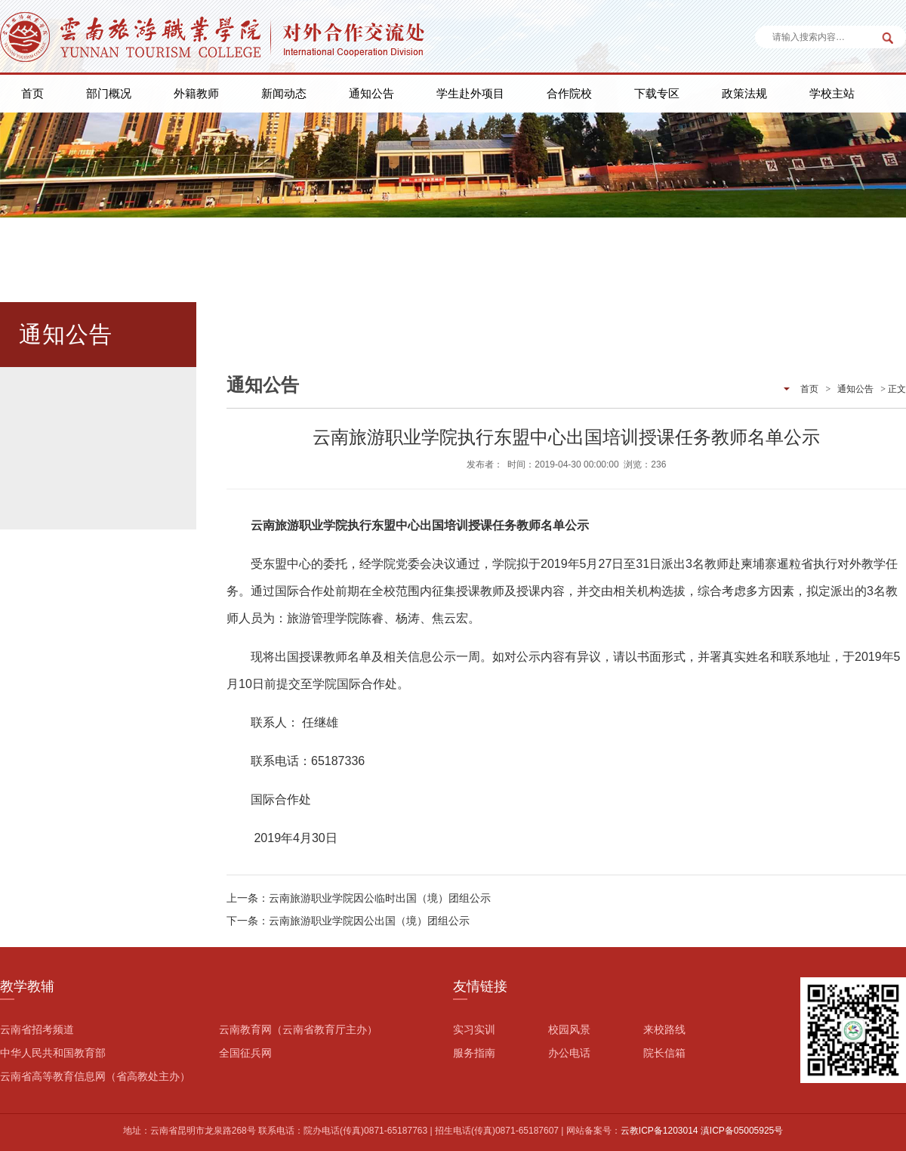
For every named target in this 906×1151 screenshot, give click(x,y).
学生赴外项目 (470, 93)
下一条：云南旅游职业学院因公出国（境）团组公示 (348, 921)
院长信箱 (664, 1053)
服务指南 (474, 1053)
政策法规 (744, 93)
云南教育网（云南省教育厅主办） (298, 1029)
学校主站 (832, 93)
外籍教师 (196, 93)
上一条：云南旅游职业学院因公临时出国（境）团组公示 (358, 898)
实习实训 (474, 1029)
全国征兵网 (245, 1053)
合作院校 (569, 93)
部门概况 (108, 93)
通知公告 (371, 93)
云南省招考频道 (37, 1029)
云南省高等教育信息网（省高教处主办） (95, 1076)
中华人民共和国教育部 (53, 1053)
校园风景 (569, 1029)
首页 (32, 93)
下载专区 (657, 93)
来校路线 (664, 1029)
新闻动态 (284, 93)
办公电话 (569, 1053)
